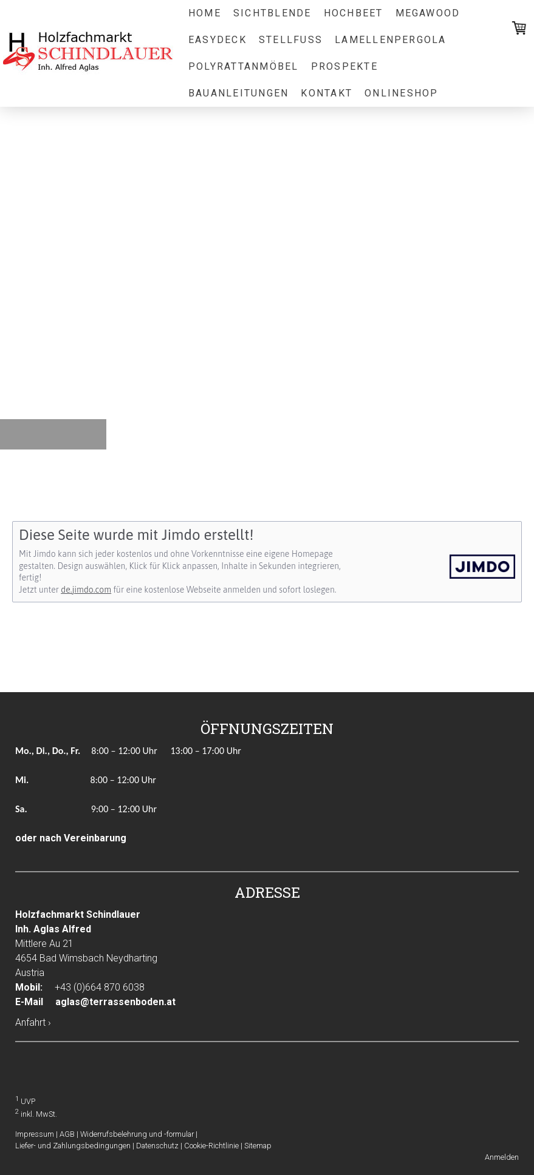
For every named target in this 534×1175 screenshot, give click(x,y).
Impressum (34, 1134)
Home (204, 13)
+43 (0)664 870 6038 (100, 987)
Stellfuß (291, 39)
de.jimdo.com (86, 589)
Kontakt (326, 93)
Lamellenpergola (391, 39)
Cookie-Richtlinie (211, 1145)
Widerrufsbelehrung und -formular (137, 1134)
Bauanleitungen (238, 93)
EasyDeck (217, 39)
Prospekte (344, 66)
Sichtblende (272, 13)
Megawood (427, 13)
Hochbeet (353, 13)
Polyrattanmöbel (243, 66)
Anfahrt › (33, 1022)
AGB (67, 1134)
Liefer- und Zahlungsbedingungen (73, 1145)
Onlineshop (401, 93)
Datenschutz (157, 1145)
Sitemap (258, 1145)
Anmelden (502, 1157)
